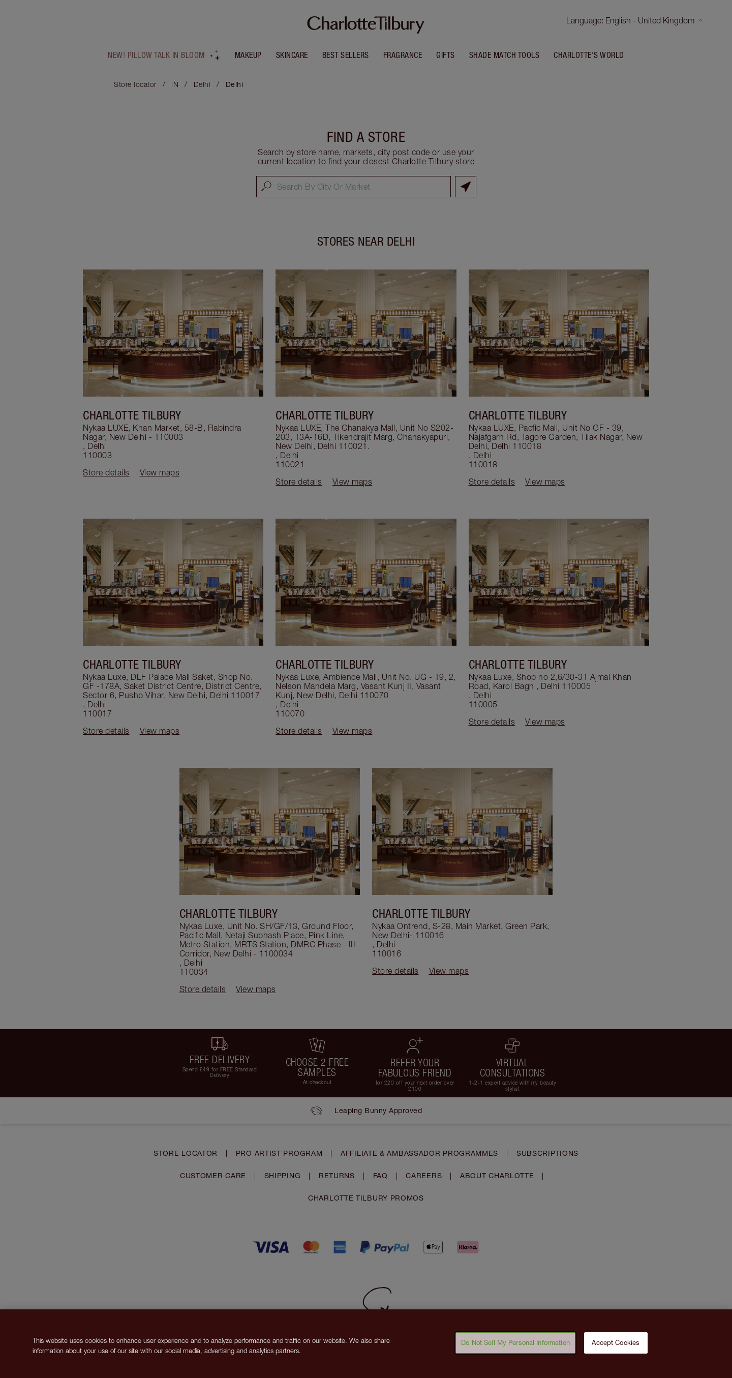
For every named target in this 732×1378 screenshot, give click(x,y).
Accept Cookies (615, 1348)
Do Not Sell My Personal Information (515, 1348)
